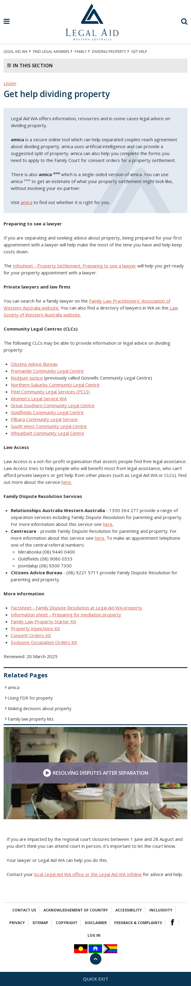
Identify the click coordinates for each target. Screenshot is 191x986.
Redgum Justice (27, 378)
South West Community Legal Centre (49, 426)
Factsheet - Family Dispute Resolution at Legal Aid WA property (76, 608)
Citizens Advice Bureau (34, 364)
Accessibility (128, 910)
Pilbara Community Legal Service (44, 419)
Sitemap (40, 922)
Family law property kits (31, 719)
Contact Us (24, 910)
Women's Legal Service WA (39, 398)
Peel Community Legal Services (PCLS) (50, 392)
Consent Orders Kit (31, 635)
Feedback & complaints (138, 922)
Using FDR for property (30, 698)
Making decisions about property (39, 708)
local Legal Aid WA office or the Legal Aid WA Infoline (88, 874)
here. (66, 482)
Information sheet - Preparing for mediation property (66, 615)
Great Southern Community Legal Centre (52, 405)
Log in (94, 935)
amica (26, 202)
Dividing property (109, 51)
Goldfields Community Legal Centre (47, 412)
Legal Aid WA (16, 51)
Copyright (66, 922)
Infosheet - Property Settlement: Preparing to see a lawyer (74, 266)
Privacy (17, 922)
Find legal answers (51, 51)
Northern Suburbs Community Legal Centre (55, 385)
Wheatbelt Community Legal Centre (47, 433)
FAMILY (81, 51)
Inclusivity (160, 910)
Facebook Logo (172, 922)
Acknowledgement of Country (75, 910)
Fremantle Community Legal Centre (47, 371)
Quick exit (95, 979)
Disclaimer (96, 922)
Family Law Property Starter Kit (43, 621)
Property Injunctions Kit (35, 628)
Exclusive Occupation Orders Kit (44, 642)
